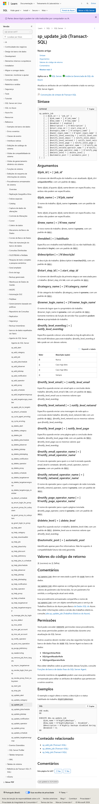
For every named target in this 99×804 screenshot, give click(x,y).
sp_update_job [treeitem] (17, 704)
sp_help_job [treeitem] (15, 542)
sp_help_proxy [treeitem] (16, 593)
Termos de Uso (47, 802)
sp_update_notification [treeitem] (20, 718)
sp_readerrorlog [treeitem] (17, 653)
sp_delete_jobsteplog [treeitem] (19, 454)
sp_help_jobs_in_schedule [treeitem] (21, 560)
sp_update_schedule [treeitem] (19, 733)
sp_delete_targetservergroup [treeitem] (21, 484)
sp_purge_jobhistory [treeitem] (19, 648)
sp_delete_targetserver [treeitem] (20, 477)
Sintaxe (42, 55)
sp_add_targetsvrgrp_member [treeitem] (21, 401)
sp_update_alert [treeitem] (17, 695)
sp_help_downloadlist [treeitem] (19, 537)
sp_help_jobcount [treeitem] (18, 551)
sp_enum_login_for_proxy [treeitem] (21, 502)
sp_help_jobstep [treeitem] (17, 574)
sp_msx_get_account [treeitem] (19, 629)
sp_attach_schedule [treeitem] (19, 411)
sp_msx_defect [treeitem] (17, 620)
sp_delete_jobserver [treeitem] (19, 444)
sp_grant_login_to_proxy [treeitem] (20, 523)
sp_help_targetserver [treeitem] (19, 603)
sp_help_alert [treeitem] (16, 527)
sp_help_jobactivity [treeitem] (18, 546)
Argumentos (44, 59)
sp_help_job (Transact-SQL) (54, 752)
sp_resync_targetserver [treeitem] (20, 665)
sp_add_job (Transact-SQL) (54, 745)
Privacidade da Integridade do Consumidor (19, 802)
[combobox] (17, 32)
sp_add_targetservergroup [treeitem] (21, 394)
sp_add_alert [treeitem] (16, 347)
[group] (67, 136)
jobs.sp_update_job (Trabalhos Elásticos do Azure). (68, 613)
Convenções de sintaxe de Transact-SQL (58, 94)
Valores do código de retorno (51, 62)
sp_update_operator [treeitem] (19, 723)
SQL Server (58, 28)
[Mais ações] (94, 28)
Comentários (45, 65)
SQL (48, 28)
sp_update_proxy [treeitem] (18, 728)
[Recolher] (31, 26)
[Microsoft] (4, 3)
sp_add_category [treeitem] (18, 352)
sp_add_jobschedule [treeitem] (19, 361)
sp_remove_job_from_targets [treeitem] (21, 659)
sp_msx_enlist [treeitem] (16, 625)
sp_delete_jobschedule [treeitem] (20, 440)
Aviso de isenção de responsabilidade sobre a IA (21, 798)
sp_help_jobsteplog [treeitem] (18, 579)
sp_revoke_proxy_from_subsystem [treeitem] (21, 679)
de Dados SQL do (81, 606)
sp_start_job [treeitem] (16, 686)
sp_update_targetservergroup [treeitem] (21, 739)
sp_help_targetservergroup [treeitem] (21, 609)
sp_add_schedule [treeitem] (18, 390)
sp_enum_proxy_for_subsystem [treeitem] (21, 509)
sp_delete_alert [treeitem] (17, 426)
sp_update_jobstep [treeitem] (18, 714)
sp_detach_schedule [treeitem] (19, 498)
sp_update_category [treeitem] (19, 700)
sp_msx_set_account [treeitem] (19, 634)
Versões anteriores (50, 798)
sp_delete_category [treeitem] (18, 430)
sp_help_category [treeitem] (18, 532)
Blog (62, 798)
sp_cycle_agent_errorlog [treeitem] (20, 416)
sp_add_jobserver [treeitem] (18, 366)
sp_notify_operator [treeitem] (18, 639)
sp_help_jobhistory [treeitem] (18, 556)
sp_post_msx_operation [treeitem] (20, 643)
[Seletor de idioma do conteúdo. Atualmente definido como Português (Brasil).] (12, 792)
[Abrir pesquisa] (87, 3)
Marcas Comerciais (63, 802)
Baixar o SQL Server (86, 10)
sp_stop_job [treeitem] (16, 690)
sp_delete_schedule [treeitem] (18, 473)
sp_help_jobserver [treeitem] (18, 570)
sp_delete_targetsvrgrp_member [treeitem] (21, 491)
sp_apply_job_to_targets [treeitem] (20, 407)
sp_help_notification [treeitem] (19, 584)
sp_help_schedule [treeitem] (18, 598)
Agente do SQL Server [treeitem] (20, 343)
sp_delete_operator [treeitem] (18, 463)
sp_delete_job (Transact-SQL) (55, 748)
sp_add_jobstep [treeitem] (17, 371)
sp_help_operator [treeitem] (18, 588)
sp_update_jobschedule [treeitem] (20, 709)
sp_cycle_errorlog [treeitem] (18, 421)
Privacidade (84, 798)
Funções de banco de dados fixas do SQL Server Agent (62, 669)
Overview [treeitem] (13, 189)
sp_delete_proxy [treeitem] (17, 468)
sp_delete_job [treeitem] (16, 435)
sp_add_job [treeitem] (15, 357)
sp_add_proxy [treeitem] (16, 385)
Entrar (93, 3)
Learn (40, 28)
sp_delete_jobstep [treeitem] (18, 449)
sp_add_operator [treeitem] (17, 380)
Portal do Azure (68, 10)
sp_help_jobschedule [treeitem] (19, 565)
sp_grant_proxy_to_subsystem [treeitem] (21, 517)
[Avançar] (81, 3)
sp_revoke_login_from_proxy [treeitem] (21, 672)
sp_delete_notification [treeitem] (19, 458)
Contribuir (73, 798)
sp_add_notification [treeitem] (19, 375)
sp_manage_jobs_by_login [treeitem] (21, 615)
